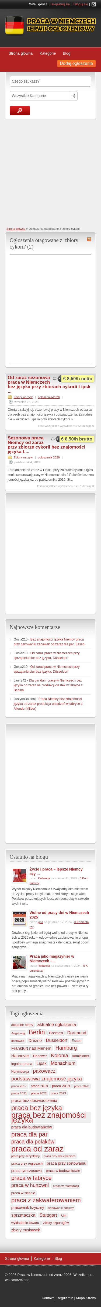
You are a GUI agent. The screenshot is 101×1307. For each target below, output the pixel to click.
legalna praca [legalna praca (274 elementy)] (21, 1064)
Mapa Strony (86, 1298)
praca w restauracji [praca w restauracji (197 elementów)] (66, 1185)
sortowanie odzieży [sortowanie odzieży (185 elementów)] (61, 1207)
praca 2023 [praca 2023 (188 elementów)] (58, 1093)
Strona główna (21, 53)
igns (40, 922)
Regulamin (65, 1298)
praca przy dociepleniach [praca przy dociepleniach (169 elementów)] (60, 1156)
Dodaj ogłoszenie (76, 63)
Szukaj (20, 110)
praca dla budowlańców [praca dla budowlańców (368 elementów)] (31, 1127)
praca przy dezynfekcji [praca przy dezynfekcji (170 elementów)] (25, 1156)
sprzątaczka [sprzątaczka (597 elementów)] (23, 1215)
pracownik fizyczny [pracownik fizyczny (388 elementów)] (27, 1207)
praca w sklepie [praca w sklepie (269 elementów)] (23, 1193)
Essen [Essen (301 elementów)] (77, 1041)
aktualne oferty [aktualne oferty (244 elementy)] (22, 1025)
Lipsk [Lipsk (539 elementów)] (41, 1063)
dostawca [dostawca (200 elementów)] (17, 1040)
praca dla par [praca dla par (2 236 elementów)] (29, 1134)
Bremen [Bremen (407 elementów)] (56, 1033)
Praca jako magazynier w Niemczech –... (52, 958)
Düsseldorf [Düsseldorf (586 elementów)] (57, 1040)
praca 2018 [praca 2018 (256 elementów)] (39, 1086)
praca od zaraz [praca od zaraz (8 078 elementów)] (37, 1149)
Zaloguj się (80, 4)
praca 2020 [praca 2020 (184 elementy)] (81, 1086)
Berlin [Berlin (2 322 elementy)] (37, 1032)
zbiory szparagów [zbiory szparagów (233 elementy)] (56, 1223)
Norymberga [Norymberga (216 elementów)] (20, 1071)
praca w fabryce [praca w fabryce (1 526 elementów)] (31, 1178)
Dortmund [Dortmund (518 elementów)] (76, 1032)
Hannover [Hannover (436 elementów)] (20, 1055)
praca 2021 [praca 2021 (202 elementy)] (19, 1093)
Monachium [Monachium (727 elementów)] (63, 1063)
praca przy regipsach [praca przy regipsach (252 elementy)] (27, 1163)
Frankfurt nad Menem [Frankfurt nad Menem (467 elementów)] (31, 1048)
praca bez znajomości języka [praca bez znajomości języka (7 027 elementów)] (48, 1117)
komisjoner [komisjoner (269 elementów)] (80, 1056)
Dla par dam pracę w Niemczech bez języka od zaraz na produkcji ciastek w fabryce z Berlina (48, 685)
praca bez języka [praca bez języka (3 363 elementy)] (36, 1108)
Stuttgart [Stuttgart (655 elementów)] (48, 1215)
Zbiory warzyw (23, 397)
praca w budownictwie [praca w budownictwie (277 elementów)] (63, 1171)
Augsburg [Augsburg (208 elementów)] (18, 1033)
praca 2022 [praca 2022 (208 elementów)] (39, 1093)
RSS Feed (94, 4)
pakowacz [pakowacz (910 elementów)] (44, 1071)
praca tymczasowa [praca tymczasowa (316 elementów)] (26, 1171)
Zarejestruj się (60, 4)
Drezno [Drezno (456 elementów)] (35, 1040)
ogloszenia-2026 (49, 397)
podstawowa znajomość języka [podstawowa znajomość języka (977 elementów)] (46, 1079)
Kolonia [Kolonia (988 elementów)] (59, 1055)
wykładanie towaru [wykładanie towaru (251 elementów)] (25, 1223)
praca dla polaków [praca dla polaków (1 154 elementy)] (32, 1142)
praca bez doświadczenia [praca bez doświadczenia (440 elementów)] (34, 1100)
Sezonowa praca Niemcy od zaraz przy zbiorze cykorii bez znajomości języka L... (46, 444)
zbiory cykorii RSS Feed (89, 239)
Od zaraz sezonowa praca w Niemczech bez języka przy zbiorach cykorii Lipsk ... (49, 384)
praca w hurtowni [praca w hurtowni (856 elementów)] (30, 1185)
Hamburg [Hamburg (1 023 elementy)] (66, 1048)
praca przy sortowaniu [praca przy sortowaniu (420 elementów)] (66, 1163)
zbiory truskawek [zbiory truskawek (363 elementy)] (25, 1230)
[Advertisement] (50, 173)
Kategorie (48, 53)
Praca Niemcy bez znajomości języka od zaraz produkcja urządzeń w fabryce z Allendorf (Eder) (48, 703)
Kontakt (48, 1298)
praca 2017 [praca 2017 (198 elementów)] (19, 1086)
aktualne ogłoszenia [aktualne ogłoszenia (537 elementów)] (56, 1024)
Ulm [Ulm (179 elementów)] (64, 1215)
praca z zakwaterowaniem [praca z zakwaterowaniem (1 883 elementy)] (46, 1200)
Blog (66, 53)
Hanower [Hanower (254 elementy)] (40, 1056)
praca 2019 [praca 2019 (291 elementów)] (61, 1086)
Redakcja (44, 878)
